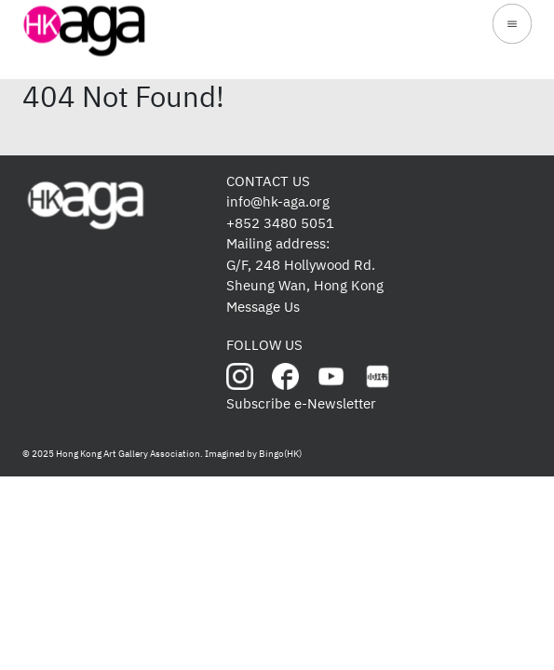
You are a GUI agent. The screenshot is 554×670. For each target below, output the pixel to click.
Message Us (263, 306)
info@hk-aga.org (278, 201)
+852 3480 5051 (280, 223)
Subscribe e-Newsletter (301, 403)
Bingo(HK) (280, 454)
